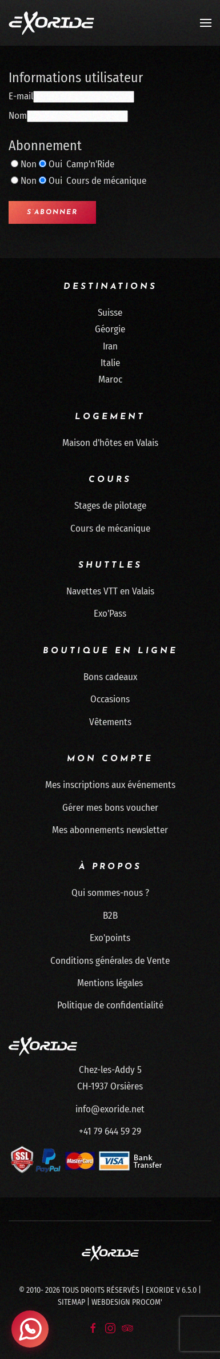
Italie (110, 363)
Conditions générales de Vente (110, 961)
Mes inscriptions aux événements (110, 785)
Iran (110, 346)
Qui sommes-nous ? (110, 893)
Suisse (110, 313)
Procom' (147, 1302)
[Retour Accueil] (51, 23)
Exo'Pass (110, 614)
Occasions (110, 699)
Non (29, 164)
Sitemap (71, 1302)
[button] (205, 23)
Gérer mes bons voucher (110, 808)
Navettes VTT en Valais (110, 591)
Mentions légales (110, 983)
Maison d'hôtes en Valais (110, 443)
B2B (110, 916)
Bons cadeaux (110, 677)
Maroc (110, 379)
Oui (55, 164)
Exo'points (110, 938)
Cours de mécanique (110, 528)
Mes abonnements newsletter (110, 830)
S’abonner (52, 212)
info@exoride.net (110, 1109)
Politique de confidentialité (110, 1005)
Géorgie (110, 329)
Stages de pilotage (110, 506)
